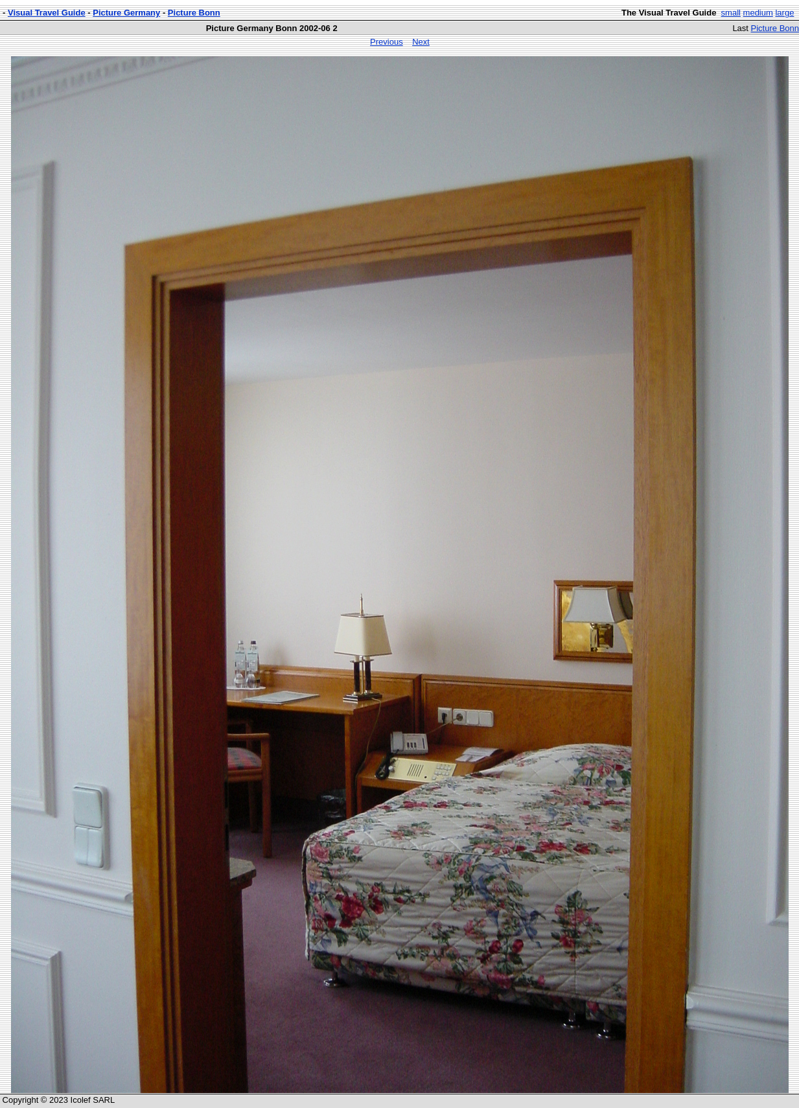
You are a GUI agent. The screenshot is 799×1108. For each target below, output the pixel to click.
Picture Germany (126, 12)
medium (758, 12)
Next (421, 42)
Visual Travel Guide (47, 12)
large (784, 12)
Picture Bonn (194, 12)
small (731, 12)
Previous (386, 42)
